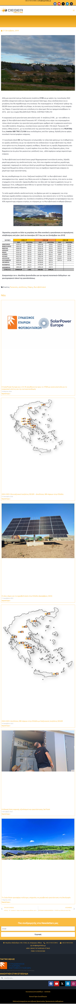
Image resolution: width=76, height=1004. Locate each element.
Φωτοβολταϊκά (40, 287)
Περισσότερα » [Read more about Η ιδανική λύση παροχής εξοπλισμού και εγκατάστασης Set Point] (6, 814)
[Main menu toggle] (73, 10)
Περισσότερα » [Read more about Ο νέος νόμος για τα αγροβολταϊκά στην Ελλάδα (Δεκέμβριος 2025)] (6, 601)
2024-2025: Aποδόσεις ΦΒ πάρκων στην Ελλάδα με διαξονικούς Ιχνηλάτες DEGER (32, 721)
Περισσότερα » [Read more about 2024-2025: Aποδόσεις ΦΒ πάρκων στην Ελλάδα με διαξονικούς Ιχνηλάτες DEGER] (6, 726)
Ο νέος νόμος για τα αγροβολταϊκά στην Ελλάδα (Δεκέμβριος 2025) (27, 596)
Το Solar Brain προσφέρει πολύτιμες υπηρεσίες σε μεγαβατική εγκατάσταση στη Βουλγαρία (36, 898)
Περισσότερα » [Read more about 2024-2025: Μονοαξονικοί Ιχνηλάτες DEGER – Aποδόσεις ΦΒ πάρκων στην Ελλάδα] (6, 499)
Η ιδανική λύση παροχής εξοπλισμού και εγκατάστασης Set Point (26, 810)
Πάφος (30, 287)
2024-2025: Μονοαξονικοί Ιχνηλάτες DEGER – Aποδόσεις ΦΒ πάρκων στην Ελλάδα (32, 494)
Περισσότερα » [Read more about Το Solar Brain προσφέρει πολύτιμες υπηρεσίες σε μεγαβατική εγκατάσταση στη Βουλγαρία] (6, 902)
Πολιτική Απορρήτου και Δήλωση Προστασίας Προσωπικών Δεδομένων (38, 1001)
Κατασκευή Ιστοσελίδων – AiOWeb (38, 992)
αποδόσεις (23, 287)
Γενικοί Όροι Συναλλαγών (38, 997)
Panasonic (14, 287)
